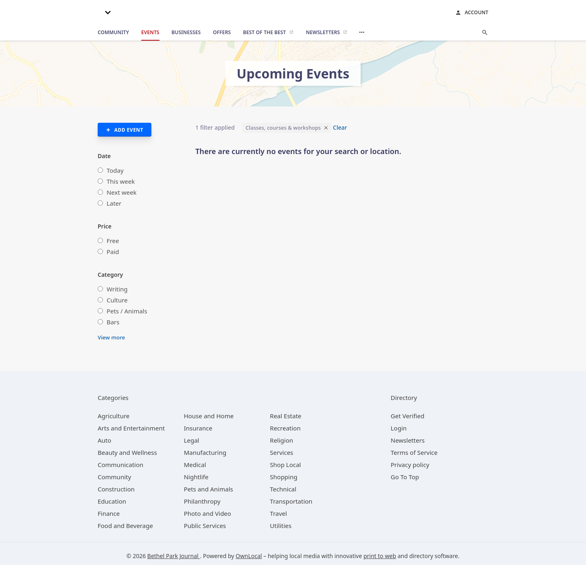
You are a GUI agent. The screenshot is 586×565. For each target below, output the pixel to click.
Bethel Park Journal (173, 556)
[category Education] (112, 501)
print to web (379, 556)
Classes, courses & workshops (283, 127)
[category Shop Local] (285, 465)
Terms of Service (414, 452)
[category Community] (114, 477)
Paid (113, 252)
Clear (340, 127)
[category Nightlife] (196, 477)
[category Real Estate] (285, 416)
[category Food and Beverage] (125, 526)
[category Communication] (120, 465)
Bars (113, 322)
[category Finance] (109, 513)
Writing (117, 289)
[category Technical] (283, 489)
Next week (122, 192)
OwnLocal (249, 556)
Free (113, 241)
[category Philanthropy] (202, 501)
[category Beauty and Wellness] (127, 452)
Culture (117, 300)
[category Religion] (281, 440)
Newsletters (408, 440)
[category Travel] (278, 513)
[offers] (222, 32)
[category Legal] (191, 440)
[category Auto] (104, 440)
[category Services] (281, 452)
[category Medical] (195, 465)
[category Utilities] (280, 526)
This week (121, 181)
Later (114, 203)
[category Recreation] (285, 428)
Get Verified (407, 416)
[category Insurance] (198, 428)
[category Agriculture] (113, 416)
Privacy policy (410, 465)
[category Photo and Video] (207, 513)
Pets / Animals (127, 311)
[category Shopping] (283, 477)
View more (111, 337)
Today (115, 170)
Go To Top (405, 477)
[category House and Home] (209, 416)
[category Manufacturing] (205, 452)
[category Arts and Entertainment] (131, 428)
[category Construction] (116, 489)
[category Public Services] (205, 526)
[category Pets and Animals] (208, 489)
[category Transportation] (291, 501)
